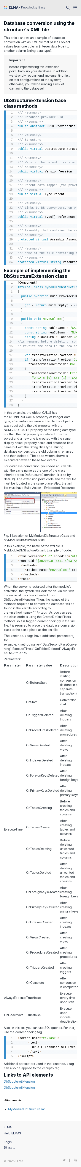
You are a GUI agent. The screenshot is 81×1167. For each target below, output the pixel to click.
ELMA (8, 1127)
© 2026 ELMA (13, 1161)
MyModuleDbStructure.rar (26, 1109)
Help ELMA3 (12, 1133)
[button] (9, 1148)
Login (8, 1142)
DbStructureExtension (19, 1081)
